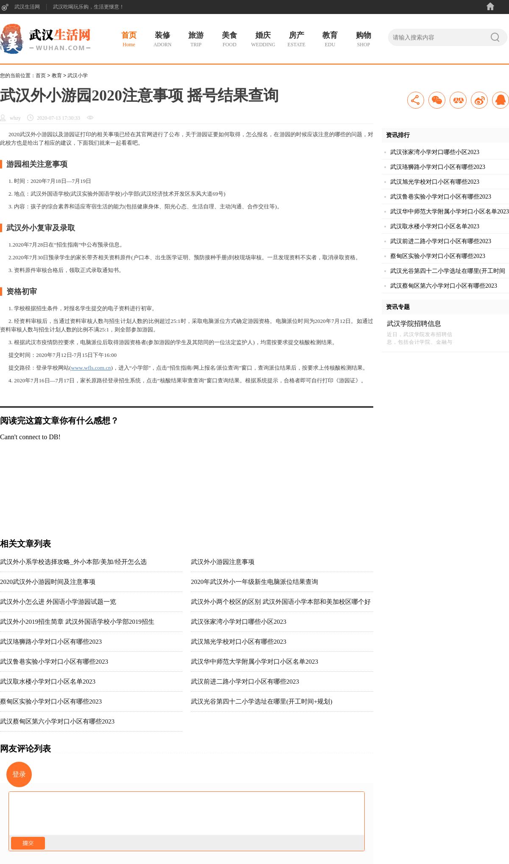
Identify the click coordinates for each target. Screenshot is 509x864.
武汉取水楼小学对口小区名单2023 (47, 681)
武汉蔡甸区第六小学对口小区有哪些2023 (57, 721)
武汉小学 (77, 76)
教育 (57, 76)
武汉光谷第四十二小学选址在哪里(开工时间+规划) (261, 701)
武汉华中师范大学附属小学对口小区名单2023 (254, 661)
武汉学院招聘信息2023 (414, 324)
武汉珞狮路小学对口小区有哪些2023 (51, 641)
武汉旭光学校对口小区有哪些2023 (238, 641)
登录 (19, 774)
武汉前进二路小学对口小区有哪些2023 (245, 681)
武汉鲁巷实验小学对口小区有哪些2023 (54, 661)
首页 (41, 76)
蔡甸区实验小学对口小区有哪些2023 (51, 701)
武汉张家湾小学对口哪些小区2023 (238, 621)
